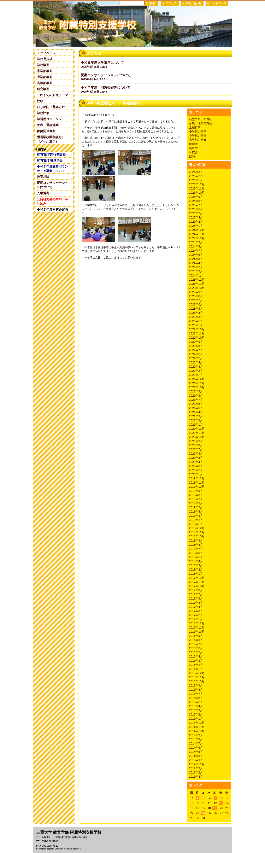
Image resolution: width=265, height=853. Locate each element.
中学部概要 (44, 77)
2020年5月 (196, 457)
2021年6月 (196, 403)
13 (221, 803)
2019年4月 (196, 511)
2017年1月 (196, 619)
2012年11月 (197, 764)
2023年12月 (197, 279)
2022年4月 (196, 362)
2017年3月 (196, 611)
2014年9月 (196, 735)
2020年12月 (197, 428)
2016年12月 (197, 623)
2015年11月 (197, 677)
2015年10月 (197, 681)
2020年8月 (196, 445)
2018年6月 (196, 553)
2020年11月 (197, 432)
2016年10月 (197, 631)
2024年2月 (196, 271)
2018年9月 (196, 540)
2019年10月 (197, 486)
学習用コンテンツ (49, 119)
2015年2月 (196, 714)
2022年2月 (196, 370)
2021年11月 (197, 383)
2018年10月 (197, 536)
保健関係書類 (46, 131)
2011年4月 (196, 776)
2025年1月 (196, 225)
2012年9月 (196, 768)
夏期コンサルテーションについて (52, 185)
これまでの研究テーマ (52, 95)
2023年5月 (196, 308)
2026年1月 (196, 180)
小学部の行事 (197, 131)
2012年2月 (196, 772)
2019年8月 (196, 495)
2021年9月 (196, 391)
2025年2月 (196, 221)
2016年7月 (196, 644)
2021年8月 (196, 395)
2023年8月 (196, 296)
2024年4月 (196, 263)
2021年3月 (196, 416)
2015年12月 (197, 673)
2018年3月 (196, 565)
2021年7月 (196, 399)
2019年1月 (196, 524)
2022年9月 (196, 341)
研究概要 (43, 89)
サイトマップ (217, 3)
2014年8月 (196, 739)
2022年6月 (196, 354)
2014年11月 (197, 727)
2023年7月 (196, 300)
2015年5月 (196, 702)
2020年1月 (196, 474)
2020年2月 (196, 470)
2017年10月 (197, 586)
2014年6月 (196, 747)
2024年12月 (197, 230)
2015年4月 (196, 706)
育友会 (193, 152)
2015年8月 (196, 689)
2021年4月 (196, 412)
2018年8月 (196, 544)
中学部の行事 (197, 135)
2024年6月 (196, 254)
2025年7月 (196, 205)
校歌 (40, 101)
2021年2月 (196, 420)
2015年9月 (196, 685)
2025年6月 (196, 209)
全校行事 (195, 127)
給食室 (193, 148)
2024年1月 (196, 275)
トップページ (46, 53)
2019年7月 (196, 499)
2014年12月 (197, 722)
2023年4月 (196, 312)
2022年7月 (196, 350)
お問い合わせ (192, 3)
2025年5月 (196, 213)
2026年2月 (196, 176)
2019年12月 (197, 478)
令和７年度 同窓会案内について (105, 87)
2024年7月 (196, 250)
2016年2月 (196, 664)
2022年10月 (197, 337)
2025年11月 (197, 188)
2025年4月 (196, 217)
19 (214, 808)
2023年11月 (197, 283)
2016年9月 (196, 635)
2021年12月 (197, 379)
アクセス (170, 3)
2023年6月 (196, 304)
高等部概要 (44, 83)
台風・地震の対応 (200, 123)
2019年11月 (197, 482)
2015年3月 (196, 710)
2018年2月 (196, 569)
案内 (192, 156)
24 (203, 813)
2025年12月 (197, 184)
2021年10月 (197, 387)
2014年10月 (197, 731)
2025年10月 (197, 192)
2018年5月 (196, 557)
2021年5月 (196, 408)
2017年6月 (196, 598)
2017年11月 (197, 582)
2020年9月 (196, 441)
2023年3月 (196, 317)
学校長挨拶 (44, 59)
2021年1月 (196, 424)
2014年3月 (196, 756)
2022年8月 (196, 345)
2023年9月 (196, 292)
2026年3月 (196, 172)
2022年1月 (196, 374)
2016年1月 (196, 669)
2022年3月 (196, 366)
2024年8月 (196, 246)
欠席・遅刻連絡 (48, 125)
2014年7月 (196, 743)
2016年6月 (196, 648)
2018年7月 (196, 548)
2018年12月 (197, 528)
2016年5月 (196, 652)
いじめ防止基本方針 (51, 107)
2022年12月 (197, 329)
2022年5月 (196, 358)
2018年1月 (196, 573)
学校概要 (43, 65)
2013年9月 (196, 760)
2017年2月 (196, 615)
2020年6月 (196, 453)
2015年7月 (196, 693)
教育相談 (43, 177)
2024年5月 (196, 259)
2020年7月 (196, 449)
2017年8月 (196, 590)
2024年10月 (197, 238)
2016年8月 (196, 640)
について (52, 169)
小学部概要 (44, 71)
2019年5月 (196, 507)
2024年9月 (196, 242)
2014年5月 (196, 751)
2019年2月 (196, 519)
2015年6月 (196, 698)
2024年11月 (197, 234)
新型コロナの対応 (200, 119)
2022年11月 (197, 333)
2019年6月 (196, 503)
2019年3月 (196, 515)
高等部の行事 (197, 139)
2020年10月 (197, 437)
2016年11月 (197, 627)
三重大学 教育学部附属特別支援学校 (73, 23)
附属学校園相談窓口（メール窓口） (51, 139)
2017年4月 (196, 606)
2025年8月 (196, 201)
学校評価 (43, 113)
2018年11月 (197, 532)
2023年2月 (196, 321)
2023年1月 (196, 325)
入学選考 (43, 193)
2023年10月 (197, 288)
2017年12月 (197, 577)
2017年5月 (196, 602)
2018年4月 (196, 561)
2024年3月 (196, 267)
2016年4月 (196, 656)
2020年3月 (196, 466)
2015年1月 (196, 718)
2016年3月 (196, 660)
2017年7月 (196, 594)
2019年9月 (196, 490)
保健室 (193, 144)
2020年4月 (196, 461)
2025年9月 (196, 196)
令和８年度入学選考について (102, 62)
